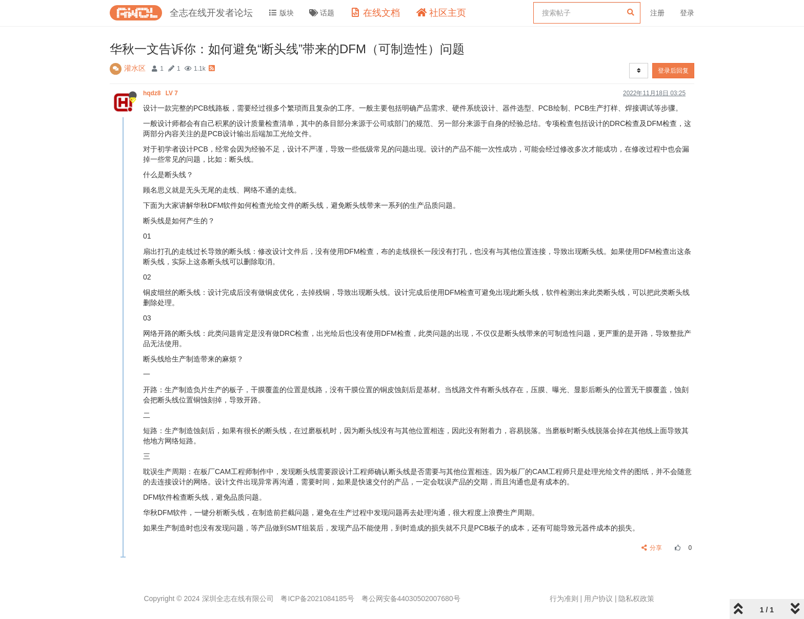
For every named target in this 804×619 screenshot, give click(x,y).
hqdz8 (161, 93)
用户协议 (598, 598)
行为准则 (564, 598)
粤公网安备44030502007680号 (410, 598)
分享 (652, 547)
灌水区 (135, 68)
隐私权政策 (636, 598)
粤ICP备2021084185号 (317, 598)
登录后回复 (673, 70)
